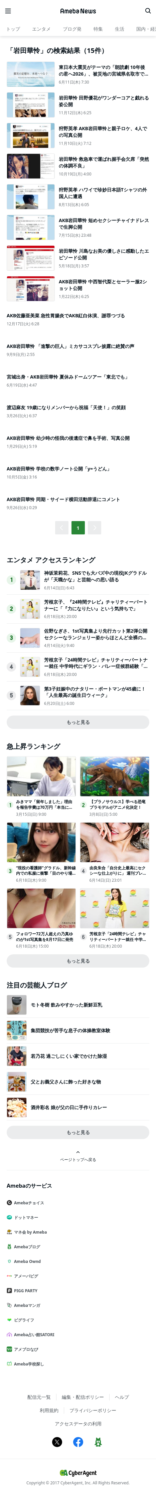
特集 (98, 29)
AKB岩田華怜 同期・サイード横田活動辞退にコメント (63, 499)
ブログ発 (72, 29)
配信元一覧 (39, 1397)
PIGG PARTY (25, 1291)
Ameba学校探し (28, 1364)
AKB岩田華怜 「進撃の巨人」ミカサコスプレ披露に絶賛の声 (70, 346)
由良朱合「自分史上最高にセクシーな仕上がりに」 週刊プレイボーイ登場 (118, 873)
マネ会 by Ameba (29, 1232)
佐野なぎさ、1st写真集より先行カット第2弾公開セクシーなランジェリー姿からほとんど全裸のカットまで (95, 637)
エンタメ (41, 29)
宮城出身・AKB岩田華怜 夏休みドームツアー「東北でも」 (68, 377)
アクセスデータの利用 (78, 1423)
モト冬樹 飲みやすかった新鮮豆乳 (66, 1005)
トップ (13, 29)
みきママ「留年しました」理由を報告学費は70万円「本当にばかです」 (44, 807)
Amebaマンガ (26, 1305)
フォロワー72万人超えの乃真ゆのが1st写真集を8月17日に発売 (44, 936)
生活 (119, 29)
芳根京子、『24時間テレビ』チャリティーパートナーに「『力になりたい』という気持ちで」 (96, 605)
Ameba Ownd (26, 1261)
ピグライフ (23, 1320)
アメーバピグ (25, 1276)
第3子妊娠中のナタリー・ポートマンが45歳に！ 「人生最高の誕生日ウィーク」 (95, 692)
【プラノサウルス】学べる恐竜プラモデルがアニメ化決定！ (118, 804)
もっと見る (78, 722)
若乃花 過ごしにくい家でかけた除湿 (69, 1056)
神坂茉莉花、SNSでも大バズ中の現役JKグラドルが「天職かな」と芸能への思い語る (95, 576)
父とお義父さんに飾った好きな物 (66, 1081)
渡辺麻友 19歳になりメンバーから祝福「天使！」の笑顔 (66, 407)
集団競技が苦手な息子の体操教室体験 (70, 1030)
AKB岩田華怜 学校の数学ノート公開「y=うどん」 (59, 468)
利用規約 (49, 1410)
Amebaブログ (26, 1247)
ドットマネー (25, 1217)
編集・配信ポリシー (83, 1397)
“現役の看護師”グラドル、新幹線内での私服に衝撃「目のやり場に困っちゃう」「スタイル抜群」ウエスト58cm (46, 876)
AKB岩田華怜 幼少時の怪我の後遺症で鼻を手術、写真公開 (68, 438)
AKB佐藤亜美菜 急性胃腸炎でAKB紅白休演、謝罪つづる (66, 315)
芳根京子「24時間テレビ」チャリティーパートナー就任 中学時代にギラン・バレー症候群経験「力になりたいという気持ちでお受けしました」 (96, 666)
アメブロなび (25, 1349)
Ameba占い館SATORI (33, 1335)
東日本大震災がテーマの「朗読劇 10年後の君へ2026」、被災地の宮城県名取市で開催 (104, 73)
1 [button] (77, 528)
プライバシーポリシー (92, 1410)
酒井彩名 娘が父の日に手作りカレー (69, 1107)
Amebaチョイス (28, 1203)
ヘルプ (122, 1397)
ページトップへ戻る (78, 1156)
